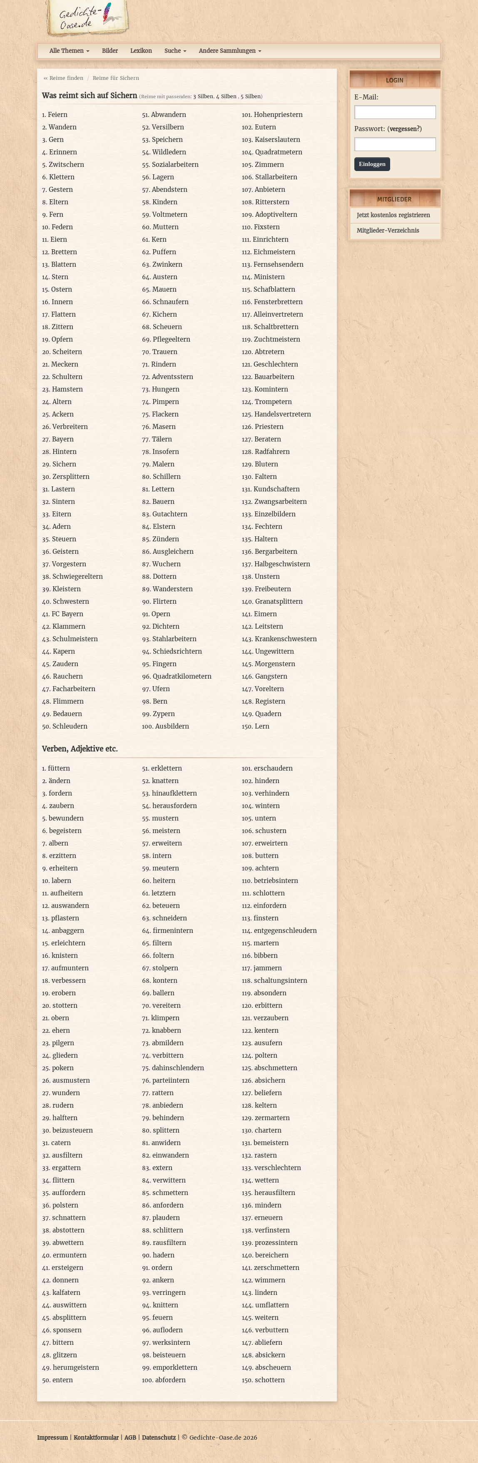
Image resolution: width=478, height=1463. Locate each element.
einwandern (170, 1155)
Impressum (52, 1437)
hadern (163, 1255)
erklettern (166, 768)
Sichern (64, 464)
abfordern (170, 1380)
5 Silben (251, 96)
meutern (165, 868)
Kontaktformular (96, 1437)
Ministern (269, 277)
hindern (267, 781)
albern (58, 843)
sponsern (67, 1330)
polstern (65, 1205)
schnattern (69, 1218)
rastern (265, 1155)
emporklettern (175, 1367)
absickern (270, 1355)
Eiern (58, 239)
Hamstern (67, 389)
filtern (162, 943)
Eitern (61, 514)
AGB (130, 1437)
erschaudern (273, 768)
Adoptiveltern (276, 214)
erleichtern (68, 943)
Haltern (266, 539)
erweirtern (271, 843)
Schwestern (71, 601)
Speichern (167, 140)
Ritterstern (272, 202)
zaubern (61, 806)
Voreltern (269, 689)
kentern (266, 1030)
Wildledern (169, 152)
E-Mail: (366, 97)
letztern (164, 893)
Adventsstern (172, 377)
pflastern (65, 918)
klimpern (165, 1018)
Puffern (164, 252)
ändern (59, 781)
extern (162, 1168)
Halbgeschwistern (282, 564)
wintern (267, 806)
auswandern (70, 906)
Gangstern (271, 676)
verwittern (169, 1180)
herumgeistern (76, 1367)
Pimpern (165, 402)
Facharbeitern (73, 689)
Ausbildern (172, 726)
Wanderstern (173, 589)
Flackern (165, 414)
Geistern (65, 551)
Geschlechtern (276, 364)
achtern (267, 868)
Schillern (167, 477)
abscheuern (273, 1367)
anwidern (166, 1143)
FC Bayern (67, 614)
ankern (163, 1280)
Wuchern (166, 564)
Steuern (64, 539)
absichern (270, 1080)
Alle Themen (70, 51)
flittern (63, 1180)
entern (62, 1380)
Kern (159, 239)
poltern (266, 1055)
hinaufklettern (174, 793)
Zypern (164, 714)
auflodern (168, 1330)
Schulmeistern (75, 639)
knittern (165, 1305)
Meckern (64, 364)
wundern (66, 1093)
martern (266, 943)
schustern (270, 831)
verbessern (69, 980)
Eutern (265, 127)
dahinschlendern (178, 1068)
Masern (164, 427)
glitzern (65, 1355)
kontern (165, 980)
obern (60, 1018)
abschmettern (275, 1068)
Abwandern (168, 115)
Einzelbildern (275, 514)
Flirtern (165, 601)
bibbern (266, 956)
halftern (64, 1118)
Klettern (62, 177)
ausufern (268, 1043)
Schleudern (69, 726)
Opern (161, 614)
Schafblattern (274, 289)
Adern (61, 527)
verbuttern (272, 1330)
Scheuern (167, 327)
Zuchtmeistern (277, 339)
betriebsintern (276, 881)
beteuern (166, 906)
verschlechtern (277, 1168)
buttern (267, 856)
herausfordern (174, 806)
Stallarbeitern (276, 177)
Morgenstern (275, 664)
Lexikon (141, 51)
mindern (268, 1205)
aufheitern (66, 893)
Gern (56, 140)
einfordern (270, 906)
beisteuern (169, 1355)
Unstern (267, 576)
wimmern (270, 1280)
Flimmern (68, 701)
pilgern (63, 1043)
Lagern (163, 177)
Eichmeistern (274, 252)
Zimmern (269, 165)
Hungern (165, 389)
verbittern (168, 1055)
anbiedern (167, 1105)
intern (162, 856)
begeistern (65, 831)
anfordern (168, 1205)
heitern (164, 881)
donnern (65, 1280)
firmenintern (173, 931)
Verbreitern (70, 427)
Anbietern (270, 189)
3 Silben (203, 96)
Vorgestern (69, 564)
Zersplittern (71, 477)
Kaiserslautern (277, 140)
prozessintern (276, 1243)
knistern (65, 956)
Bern (160, 701)
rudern (63, 1105)
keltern (266, 1105)
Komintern (271, 389)
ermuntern (70, 1255)
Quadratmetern (278, 152)
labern (61, 881)
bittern (63, 1342)
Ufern (161, 689)
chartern (268, 1130)
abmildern (168, 1043)
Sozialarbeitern (175, 165)
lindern (266, 1293)
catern (61, 1143)
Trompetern (273, 402)
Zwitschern (66, 165)
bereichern (272, 1255)
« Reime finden (63, 78)
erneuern (268, 1218)
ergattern (66, 1168)
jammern (268, 968)
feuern (162, 1318)
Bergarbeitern (276, 551)
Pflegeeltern (171, 339)
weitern (267, 1318)
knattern (165, 781)
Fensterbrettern (278, 302)
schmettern (170, 1193)
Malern (163, 464)
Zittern (62, 327)
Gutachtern (169, 514)
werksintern (171, 1342)
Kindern (164, 202)
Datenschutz (159, 1437)
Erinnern (63, 152)
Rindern (163, 364)
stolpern (165, 968)
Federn (62, 227)
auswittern (70, 1305)
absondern (270, 993)
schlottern (269, 893)
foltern (163, 956)
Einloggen (372, 164)
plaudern (166, 1218)
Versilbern (168, 127)
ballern (163, 993)
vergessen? (404, 129)
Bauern (163, 502)
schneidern (169, 918)
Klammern (68, 626)
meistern (166, 831)
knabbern (166, 1030)
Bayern (63, 439)
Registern (270, 701)
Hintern (64, 452)
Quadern (268, 714)
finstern (266, 918)
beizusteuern (72, 1130)
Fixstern (267, 227)
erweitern (167, 843)
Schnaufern (171, 302)
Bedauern (67, 714)
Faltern (266, 477)
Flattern (63, 314)
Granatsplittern (279, 601)
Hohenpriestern (278, 115)
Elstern (164, 527)
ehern (61, 1030)
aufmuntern (70, 968)
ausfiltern (67, 1155)
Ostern (61, 289)
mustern (165, 818)
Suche (175, 51)
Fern (56, 214)
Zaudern (65, 664)
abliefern (268, 1342)
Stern (60, 277)
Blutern (266, 464)
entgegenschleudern (285, 931)
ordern (162, 1268)
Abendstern (169, 189)
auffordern (68, 1193)
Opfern (62, 339)
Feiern (57, 115)
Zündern (165, 539)
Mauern (164, 289)
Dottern (165, 576)
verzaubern (271, 1018)
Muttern (166, 227)
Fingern (164, 664)
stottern (64, 1005)
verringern (169, 1293)
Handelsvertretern (282, 414)
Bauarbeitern (274, 377)
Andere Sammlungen (230, 51)
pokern (63, 1068)
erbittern (268, 1005)
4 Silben (226, 96)
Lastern (63, 489)
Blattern (63, 264)
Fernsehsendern (279, 264)
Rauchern (68, 676)
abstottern (68, 1230)
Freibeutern (273, 589)
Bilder (110, 51)
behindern (168, 1118)
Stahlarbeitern (174, 639)
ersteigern (67, 1268)
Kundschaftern (277, 489)
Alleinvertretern (278, 314)
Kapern (64, 651)
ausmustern (71, 1080)
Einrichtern (271, 239)
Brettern (64, 252)
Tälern (162, 439)
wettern (267, 1180)
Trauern (164, 352)
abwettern (68, 1243)
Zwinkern (167, 264)
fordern (60, 793)
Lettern (163, 489)
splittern (166, 1130)
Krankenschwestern (286, 639)
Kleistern (66, 589)
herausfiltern (274, 1193)
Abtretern (269, 352)
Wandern (63, 127)
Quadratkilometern (182, 676)
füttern (59, 768)
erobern (64, 993)
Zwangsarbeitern (280, 502)
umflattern (272, 1305)
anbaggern (68, 931)
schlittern (168, 1230)
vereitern (166, 1005)
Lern (262, 726)
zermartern (272, 1118)
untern (265, 818)
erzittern (62, 856)
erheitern (63, 868)
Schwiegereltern (77, 576)
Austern (165, 277)
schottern (270, 1380)
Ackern (63, 414)
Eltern (58, 202)
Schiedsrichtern (177, 651)
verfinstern (272, 1230)
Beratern (267, 439)
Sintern (63, 502)
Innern (62, 302)
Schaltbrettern (276, 327)
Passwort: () (388, 129)
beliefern (268, 1093)
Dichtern (165, 626)
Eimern (265, 614)
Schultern (67, 377)
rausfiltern (169, 1243)
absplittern (69, 1318)
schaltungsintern (280, 980)
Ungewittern (274, 651)
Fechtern (268, 527)
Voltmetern (169, 214)
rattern (163, 1093)
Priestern (269, 427)
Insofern (165, 452)
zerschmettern (276, 1268)
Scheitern (67, 352)
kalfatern (66, 1293)
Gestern (61, 189)
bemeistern (271, 1143)
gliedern (65, 1055)
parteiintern (170, 1080)
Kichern (164, 314)
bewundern (66, 818)
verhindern (272, 793)
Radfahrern (272, 452)
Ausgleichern (173, 551)
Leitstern (269, 626)
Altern (62, 402)
